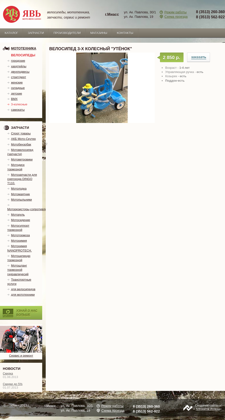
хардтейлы (18, 66)
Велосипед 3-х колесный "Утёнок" (198, 57)
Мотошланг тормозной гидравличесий (18, 270)
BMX (14, 99)
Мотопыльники (21, 199)
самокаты (18, 109)
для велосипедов (23, 289)
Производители (67, 32)
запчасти (36, 32)
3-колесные (19, 104)
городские (18, 60)
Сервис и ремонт (21, 353)
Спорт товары (21, 133)
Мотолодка (18, 188)
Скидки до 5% (12, 384)
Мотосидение (20, 220)
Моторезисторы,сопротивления (29, 209)
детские (16, 93)
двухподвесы (20, 71)
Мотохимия (19, 240)
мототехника (23, 48)
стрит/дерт (18, 77)
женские (17, 82)
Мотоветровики (22, 159)
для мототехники (23, 294)
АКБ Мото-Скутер (23, 139)
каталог (11, 32)
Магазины (98, 32)
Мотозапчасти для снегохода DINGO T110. (22, 179)
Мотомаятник (20, 194)
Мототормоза (20, 235)
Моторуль (18, 214)
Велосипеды (23, 55)
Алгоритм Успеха (208, 409)
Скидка (8, 373)
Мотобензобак (21, 144)
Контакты (125, 32)
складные (18, 88)
